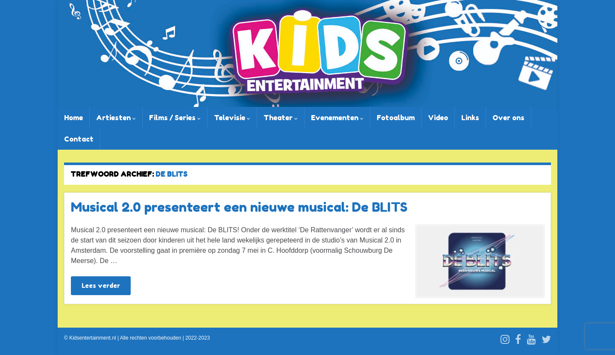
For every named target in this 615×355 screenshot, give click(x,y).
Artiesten (116, 117)
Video (438, 117)
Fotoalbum (396, 117)
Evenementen (337, 117)
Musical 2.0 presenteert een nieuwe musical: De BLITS (239, 207)
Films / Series (175, 117)
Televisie (232, 117)
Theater (281, 117)
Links (470, 117)
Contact (79, 139)
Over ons (508, 117)
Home (73, 117)
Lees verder (101, 285)
